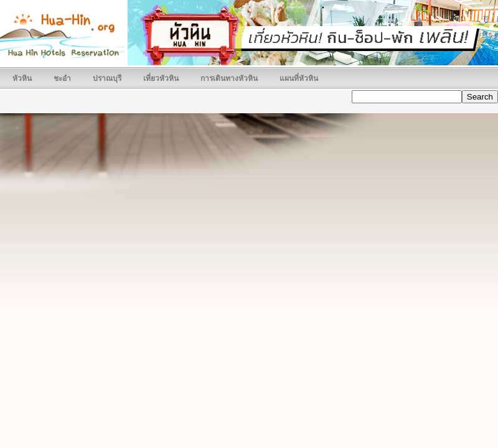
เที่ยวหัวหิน (161, 78)
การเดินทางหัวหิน (229, 78)
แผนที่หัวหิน (299, 78)
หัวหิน (22, 78)
